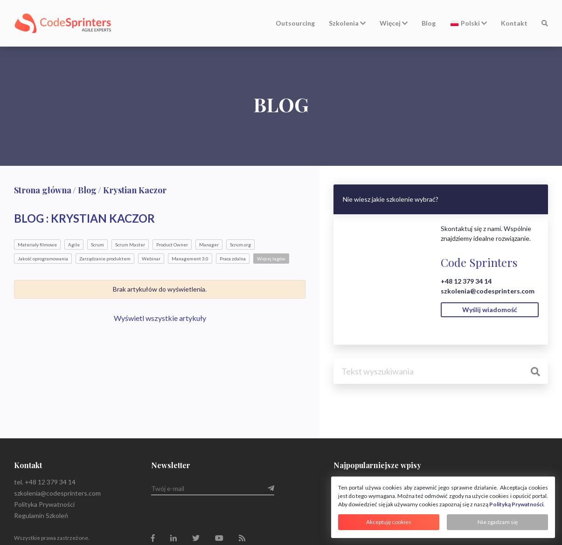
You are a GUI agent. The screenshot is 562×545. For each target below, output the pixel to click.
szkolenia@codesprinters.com (487, 291)
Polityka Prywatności (44, 504)
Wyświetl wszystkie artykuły (160, 317)
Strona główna (42, 190)
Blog (429, 23)
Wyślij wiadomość (489, 309)
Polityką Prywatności (516, 504)
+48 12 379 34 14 (466, 281)
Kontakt (514, 23)
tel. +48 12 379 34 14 (45, 482)
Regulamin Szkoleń (41, 515)
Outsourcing (295, 23)
